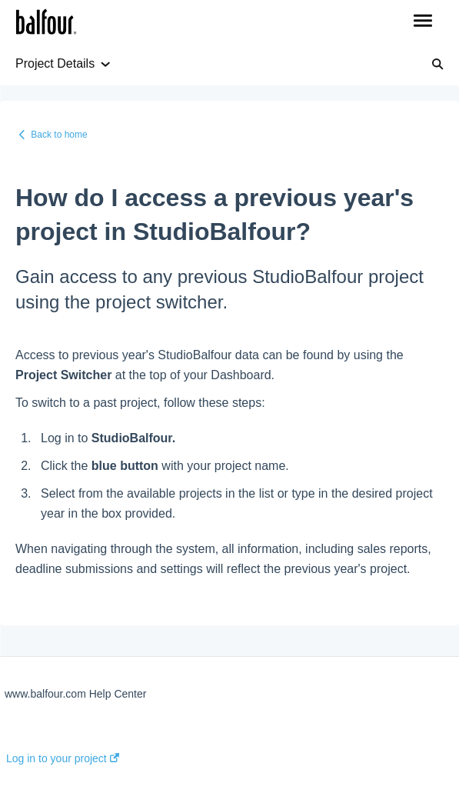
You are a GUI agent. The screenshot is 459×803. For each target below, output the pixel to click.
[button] (422, 21)
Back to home (59, 134)
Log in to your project (62, 758)
